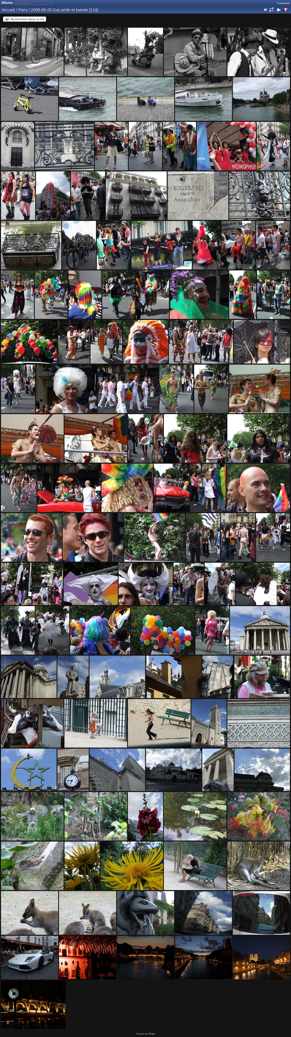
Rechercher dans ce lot (27, 19)
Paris (23, 10)
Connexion (283, 3)
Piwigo (152, 1034)
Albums (7, 2)
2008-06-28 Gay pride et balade (59, 10)
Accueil (8, 10)
